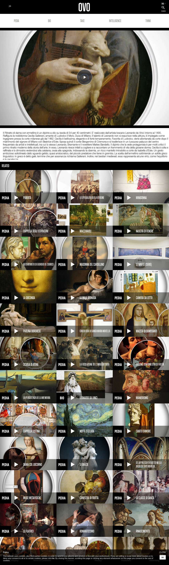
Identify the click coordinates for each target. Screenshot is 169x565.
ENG (163, 3)
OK (163, 557)
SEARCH (163, 11)
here (53, 558)
